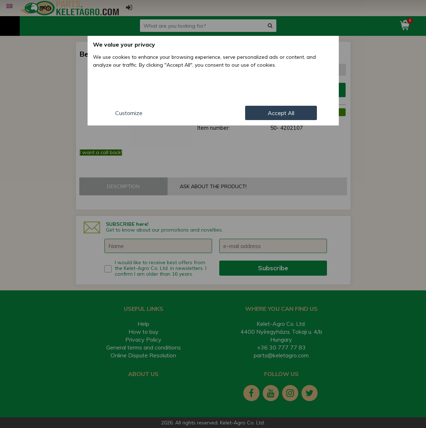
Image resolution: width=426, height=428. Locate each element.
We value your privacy (124, 44)
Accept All (281, 112)
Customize (128, 112)
